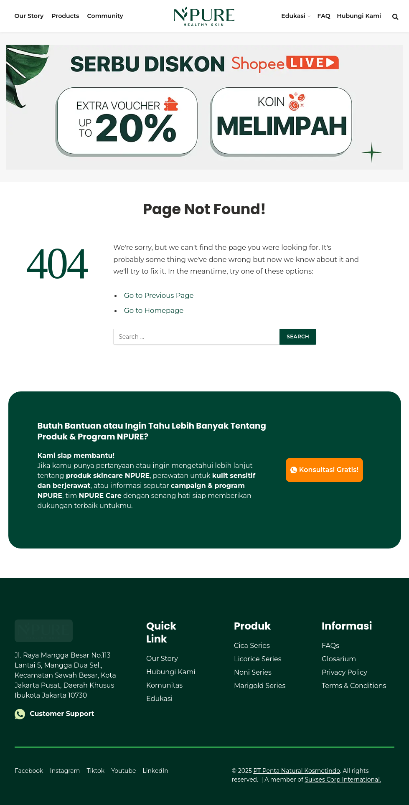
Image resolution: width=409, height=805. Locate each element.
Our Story (29, 16)
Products (65, 16)
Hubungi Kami (359, 16)
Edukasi (293, 16)
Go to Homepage (154, 310)
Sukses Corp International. (343, 779)
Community (105, 16)
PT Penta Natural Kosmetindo (296, 771)
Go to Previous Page (159, 295)
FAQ (324, 16)
